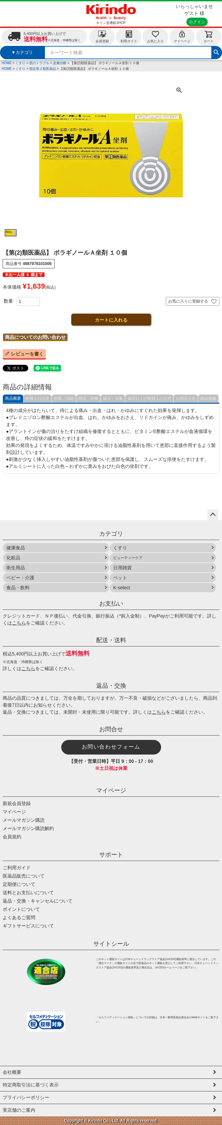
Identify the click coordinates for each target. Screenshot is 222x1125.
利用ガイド (128, 36)
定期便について (19, 884)
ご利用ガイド (17, 867)
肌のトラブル (39, 63)
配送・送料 (111, 640)
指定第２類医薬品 (42, 68)
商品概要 (13, 398)
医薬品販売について (24, 876)
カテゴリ (111, 533)
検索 (216, 52)
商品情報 (208, 398)
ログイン (197, 22)
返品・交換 (111, 685)
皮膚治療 (59, 63)
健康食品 (15, 547)
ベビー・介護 (20, 577)
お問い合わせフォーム (111, 747)
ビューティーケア (127, 558)
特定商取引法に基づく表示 (31, 1084)
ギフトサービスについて (28, 925)
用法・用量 (88, 398)
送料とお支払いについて (28, 892)
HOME (7, 63)
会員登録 (102, 36)
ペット (120, 577)
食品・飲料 (18, 587)
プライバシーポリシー (26, 1097)
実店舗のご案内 (19, 1110)
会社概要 (12, 1072)
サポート (111, 854)
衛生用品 (15, 567)
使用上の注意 (37, 398)
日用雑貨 (122, 567)
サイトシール (111, 943)
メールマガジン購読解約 (28, 828)
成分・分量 (113, 398)
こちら (19, 623)
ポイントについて (21, 909)
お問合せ (111, 729)
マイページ (182, 36)
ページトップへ (212, 514)
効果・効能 (64, 398)
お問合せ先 (186, 398)
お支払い (111, 603)
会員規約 (12, 836)
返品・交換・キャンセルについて (38, 901)
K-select (121, 587)
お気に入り (155, 36)
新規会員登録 (17, 803)
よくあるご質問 (19, 917)
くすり (20, 63)
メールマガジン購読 (24, 820)
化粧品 (13, 557)
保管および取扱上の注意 (149, 398)
